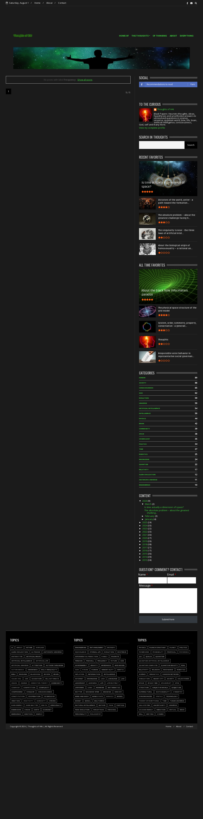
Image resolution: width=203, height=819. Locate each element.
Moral (88, 701)
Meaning (107, 692)
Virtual (172, 710)
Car (26, 679)
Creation (15, 701)
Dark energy (16, 705)
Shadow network (170, 674)
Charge (24, 683)
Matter (78, 692)
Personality (81, 714)
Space (141, 683)
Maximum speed (93, 692)
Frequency (102, 661)
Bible (13, 674)
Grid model (120, 665)
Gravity (94, 665)
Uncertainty (159, 705)
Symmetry (177, 692)
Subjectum (176, 687)
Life (101, 683)
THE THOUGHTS (140, 36)
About (49, 2)
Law (123, 679)
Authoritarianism (54, 665)
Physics (142, 647)
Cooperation (34, 696)
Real (183, 665)
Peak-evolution (82, 710)
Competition (29, 687)
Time (164, 701)
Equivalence (80, 652)
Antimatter (17, 656)
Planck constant (157, 647)
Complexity (44, 687)
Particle (120, 705)
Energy (39, 714)
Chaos (14, 683)
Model (120, 696)
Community (56, 683)
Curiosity (40, 701)
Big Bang (23, 674)
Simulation (144, 679)
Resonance (168, 670)
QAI (140, 656)
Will (141, 714)
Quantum (159, 656)
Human (94, 670)
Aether (29, 647)
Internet (79, 679)
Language (112, 679)
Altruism (35, 652)
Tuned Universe (177, 701)
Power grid (144, 652)
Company (15, 687)
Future (114, 661)
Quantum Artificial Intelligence (154, 661)
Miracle (109, 696)
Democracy (55, 705)
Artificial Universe (20, 665)
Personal (112, 710)
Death (44, 705)
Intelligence (109, 674)
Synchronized (145, 696)
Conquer (30, 692)
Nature (102, 705)
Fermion (79, 661)
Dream (27, 710)
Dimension (16, 710)
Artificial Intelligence (21, 661)
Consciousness (45, 692)
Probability (158, 652)
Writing (150, 714)
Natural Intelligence (85, 705)
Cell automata (52, 679)
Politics (183, 647)
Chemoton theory (39, 683)
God (122, 661)
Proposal (171, 652)
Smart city (158, 679)
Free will (90, 661)
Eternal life (95, 652)
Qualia (149, 656)
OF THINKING (160, 36)
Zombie (160, 714)
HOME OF (124, 36)
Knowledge (92, 679)
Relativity (143, 670)
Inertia (120, 670)
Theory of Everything (149, 701)
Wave (182, 710)
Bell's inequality (49, 670)
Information (94, 674)
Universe (173, 705)
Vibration (161, 710)
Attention (37, 665)
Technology (172, 696)
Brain (56, 674)
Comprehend (17, 692)
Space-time (153, 683)
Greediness (106, 665)
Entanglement (97, 647)
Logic (90, 687)
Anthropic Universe (52, 652)
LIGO (103, 679)
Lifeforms (79, 687)
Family (104, 656)
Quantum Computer (148, 665)
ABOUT (173, 36)
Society (170, 679)
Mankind (100, 687)
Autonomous (17, 670)
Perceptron (98, 710)
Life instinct (113, 683)
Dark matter (32, 705)
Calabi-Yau (16, 679)
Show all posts (84, 79)
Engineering (80, 647)
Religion (156, 670)
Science (142, 674)
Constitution (18, 696)
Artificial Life (42, 661)
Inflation (79, 674)
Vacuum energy (146, 710)
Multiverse (99, 701)
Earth (36, 710)
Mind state (97, 696)
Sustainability (163, 692)
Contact (62, 2)
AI (12, 647)
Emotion (28, 714)
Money (78, 701)
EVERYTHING (187, 36)
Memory (118, 692)
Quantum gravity (169, 665)
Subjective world (160, 687)
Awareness (33, 670)
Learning (92, 683)
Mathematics (114, 687)
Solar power (183, 679)
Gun (77, 670)
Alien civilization (19, 652)
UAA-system (144, 705)
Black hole (35, 674)
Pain (111, 705)
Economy (47, 710)
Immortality (107, 670)
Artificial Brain (33, 656)
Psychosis (184, 652)
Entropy (111, 647)
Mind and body (82, 696)
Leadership (80, 683)
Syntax (159, 696)
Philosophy (95, 714)
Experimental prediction (86, 656)
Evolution (109, 652)
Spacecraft (166, 683)
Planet (173, 647)
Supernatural (145, 692)
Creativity (28, 701)
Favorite (115, 656)
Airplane (40, 647)
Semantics (154, 674)
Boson (47, 674)
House (85, 670)
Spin (177, 683)
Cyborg (52, 701)
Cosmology (49, 696)
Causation (36, 679)
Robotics (181, 670)
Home (37, 2)
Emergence (16, 714)
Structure (144, 687)
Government (81, 665)
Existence (121, 652)
